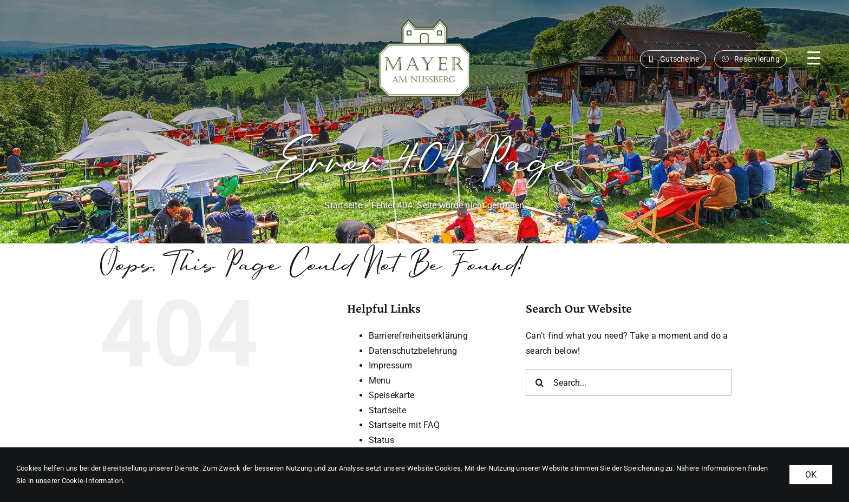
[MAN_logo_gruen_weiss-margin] (424, 16)
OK (811, 475)
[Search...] (629, 382)
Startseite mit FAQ (404, 425)
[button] (813, 57)
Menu (380, 380)
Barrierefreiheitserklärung (418, 336)
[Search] (539, 382)
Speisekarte (392, 395)
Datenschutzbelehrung (413, 351)
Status (381, 440)
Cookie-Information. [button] (93, 481)
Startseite (343, 205)
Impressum (391, 365)
